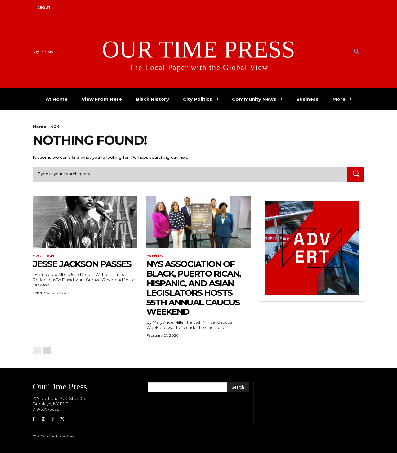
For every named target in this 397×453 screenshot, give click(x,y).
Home (39, 126)
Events (154, 256)
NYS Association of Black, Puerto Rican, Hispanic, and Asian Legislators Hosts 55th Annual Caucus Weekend (193, 288)
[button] (356, 51)
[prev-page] (37, 350)
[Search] (355, 174)
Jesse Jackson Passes (82, 264)
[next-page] (47, 350)
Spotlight (45, 256)
